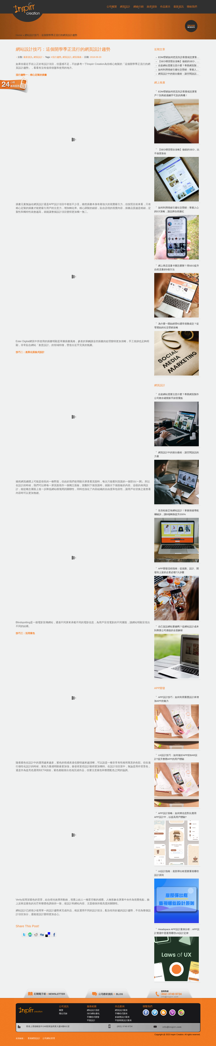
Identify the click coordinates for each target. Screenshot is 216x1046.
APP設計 (54, 204)
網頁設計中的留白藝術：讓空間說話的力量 (181, 73)
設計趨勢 (54, 910)
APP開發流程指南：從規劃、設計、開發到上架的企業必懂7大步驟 (176, 570)
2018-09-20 (95, 57)
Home (19, 35)
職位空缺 (63, 1013)
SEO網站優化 (93, 1013)
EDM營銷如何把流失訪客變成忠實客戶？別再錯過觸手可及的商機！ (175, 93)
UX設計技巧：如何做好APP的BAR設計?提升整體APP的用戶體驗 (176, 757)
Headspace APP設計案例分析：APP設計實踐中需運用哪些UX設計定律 (176, 931)
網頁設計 (38, 57)
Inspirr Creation (95, 64)
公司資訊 (64, 1006)
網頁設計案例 (121, 1010)
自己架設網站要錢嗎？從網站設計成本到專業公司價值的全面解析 (176, 628)
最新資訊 (27, 57)
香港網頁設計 (34, 1038)
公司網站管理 (48, 1038)
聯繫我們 (147, 1006)
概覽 (61, 1010)
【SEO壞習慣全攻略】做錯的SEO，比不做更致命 (184, 61)
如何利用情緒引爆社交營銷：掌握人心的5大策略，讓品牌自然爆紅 (176, 209)
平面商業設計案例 (123, 1020)
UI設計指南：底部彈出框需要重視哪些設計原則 (176, 873)
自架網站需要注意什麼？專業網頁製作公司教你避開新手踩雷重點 (176, 396)
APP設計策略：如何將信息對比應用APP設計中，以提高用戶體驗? (175, 815)
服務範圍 (91, 1006)
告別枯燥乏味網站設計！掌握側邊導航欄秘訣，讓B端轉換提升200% (176, 512)
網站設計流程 (93, 1010)
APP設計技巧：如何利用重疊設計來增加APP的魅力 (176, 699)
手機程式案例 (121, 1013)
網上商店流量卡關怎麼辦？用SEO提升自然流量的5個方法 (176, 267)
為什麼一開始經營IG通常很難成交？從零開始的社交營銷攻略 (176, 325)
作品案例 (119, 1006)
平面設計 (91, 1020)
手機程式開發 (93, 1017)
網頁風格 (77, 57)
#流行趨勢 (56, 57)
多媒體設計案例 (122, 1017)
